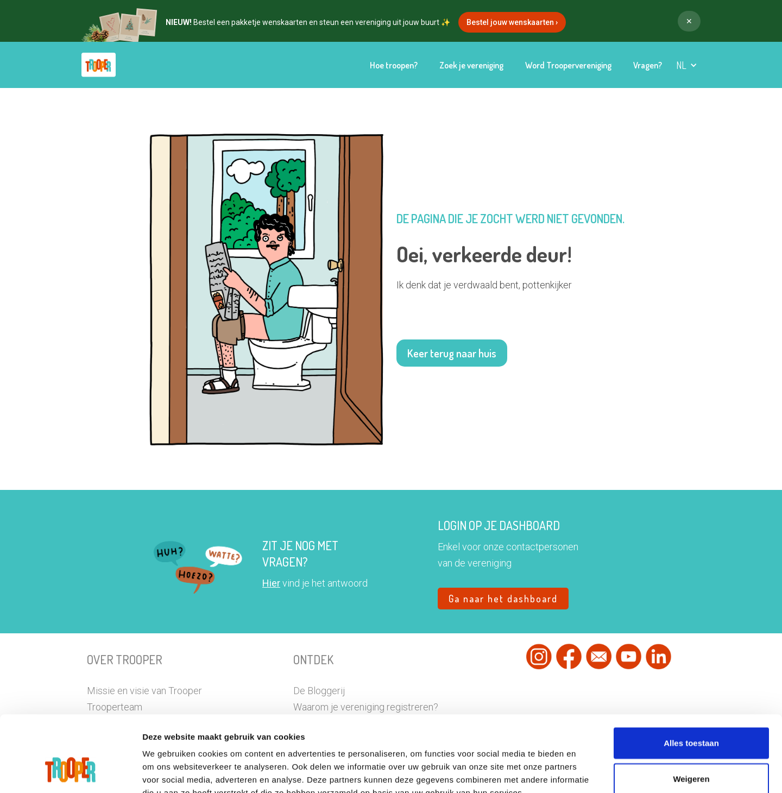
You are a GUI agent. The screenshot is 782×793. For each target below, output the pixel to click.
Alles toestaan (691, 677)
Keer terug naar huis (451, 353)
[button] (687, 65)
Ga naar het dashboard (503, 599)
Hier (271, 583)
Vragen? (647, 65)
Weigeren (691, 713)
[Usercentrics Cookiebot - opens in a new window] (70, 772)
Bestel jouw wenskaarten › (512, 22)
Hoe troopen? (394, 65)
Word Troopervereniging (568, 65)
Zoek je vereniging (471, 65)
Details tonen (608, 771)
